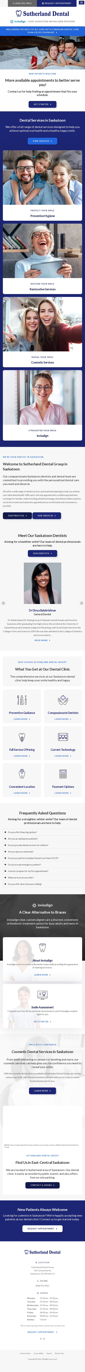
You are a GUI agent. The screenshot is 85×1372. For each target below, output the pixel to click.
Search (49, 1353)
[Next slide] (82, 603)
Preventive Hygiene (42, 216)
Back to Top (59, 1353)
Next (83, 54)
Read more (41, 643)
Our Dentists (41, 553)
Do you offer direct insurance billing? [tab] (25, 884)
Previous (2, 54)
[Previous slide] (3, 603)
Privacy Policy (25, 1353)
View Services (41, 141)
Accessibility (38, 1353)
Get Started (41, 104)
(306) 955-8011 (23, 3)
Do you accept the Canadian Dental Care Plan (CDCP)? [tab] (33, 858)
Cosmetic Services (42, 362)
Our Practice (16, 515)
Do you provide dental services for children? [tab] (28, 845)
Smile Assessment (42, 1007)
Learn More (21, 719)
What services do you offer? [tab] (21, 877)
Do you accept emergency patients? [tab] (24, 864)
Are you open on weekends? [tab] (21, 851)
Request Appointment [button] (58, 3)
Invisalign (42, 435)
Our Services (45, 515)
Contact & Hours (41, 1185)
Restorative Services (42, 289)
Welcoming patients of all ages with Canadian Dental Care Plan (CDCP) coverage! (42, 31)
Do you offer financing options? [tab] (22, 832)
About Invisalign (43, 960)
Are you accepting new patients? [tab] (23, 838)
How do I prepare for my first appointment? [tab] (28, 871)
